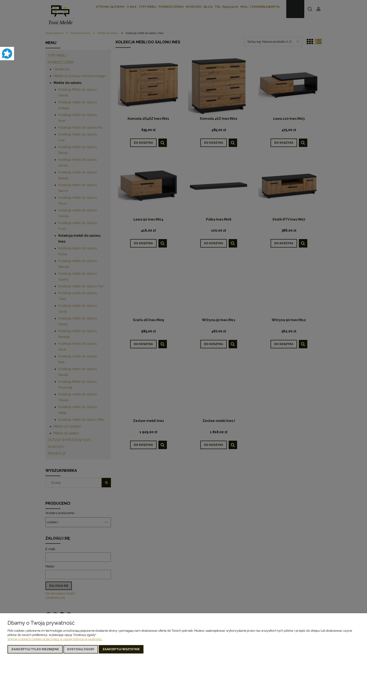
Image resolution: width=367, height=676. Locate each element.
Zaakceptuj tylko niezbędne (35, 649)
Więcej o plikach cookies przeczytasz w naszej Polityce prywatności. (54, 639)
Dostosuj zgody (80, 649)
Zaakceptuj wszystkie (121, 649)
